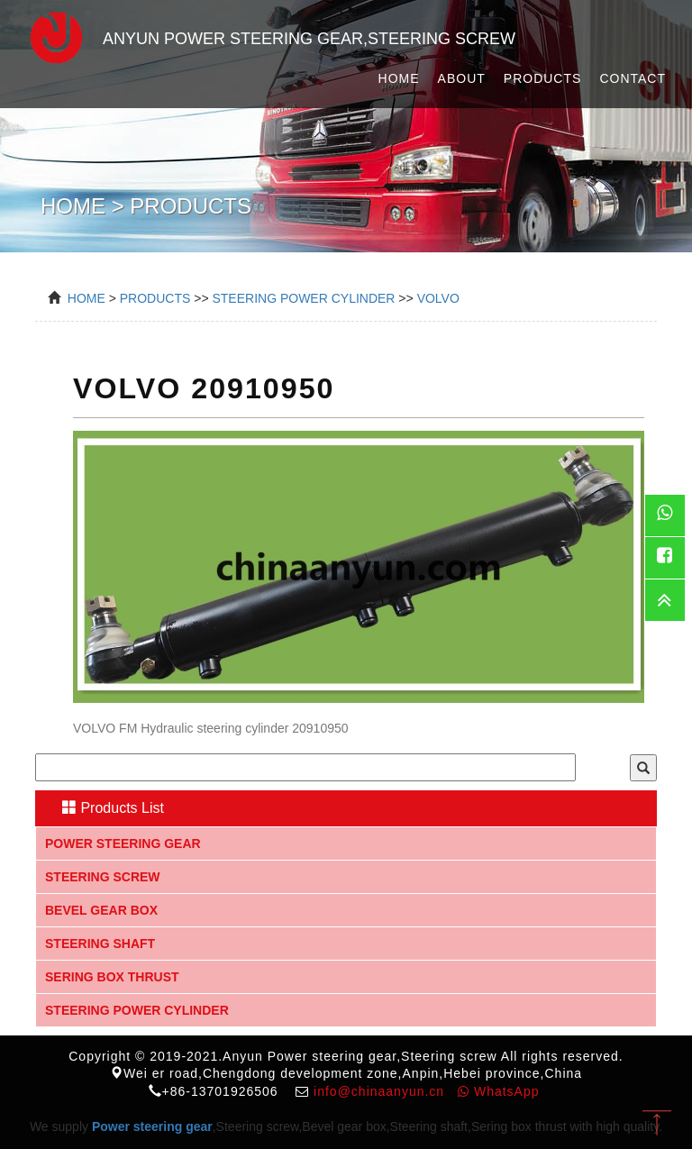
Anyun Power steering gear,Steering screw (264, 35)
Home (399, 78)
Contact (632, 78)
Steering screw (102, 877)
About (462, 78)
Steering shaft (100, 943)
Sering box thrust (112, 977)
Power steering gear (123, 843)
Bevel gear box (101, 910)
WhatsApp (498, 1091)
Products (543, 78)
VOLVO (438, 298)
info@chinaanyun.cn (379, 1091)
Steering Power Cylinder (303, 298)
